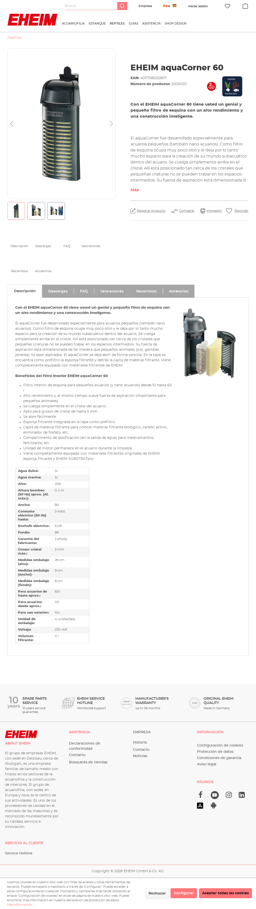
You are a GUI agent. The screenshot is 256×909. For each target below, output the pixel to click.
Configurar (184, 893)
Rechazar (157, 893)
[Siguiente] (111, 124)
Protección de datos (215, 752)
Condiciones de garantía (219, 758)
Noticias (140, 756)
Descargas (43, 246)
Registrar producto (151, 210)
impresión (214, 210)
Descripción (19, 246)
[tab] (25, 291)
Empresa (145, 6)
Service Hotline (18, 853)
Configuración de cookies (220, 745)
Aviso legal (206, 764)
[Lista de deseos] (227, 6)
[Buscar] (122, 6)
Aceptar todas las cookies (225, 893)
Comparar (186, 210)
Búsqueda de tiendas (88, 762)
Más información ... (21, 904)
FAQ (67, 246)
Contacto (77, 755)
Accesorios (43, 271)
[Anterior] (11, 124)
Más (134, 190)
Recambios (19, 271)
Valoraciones (90, 246)
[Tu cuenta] (198, 6)
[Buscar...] (91, 6)
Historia (140, 742)
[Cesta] (245, 5)
